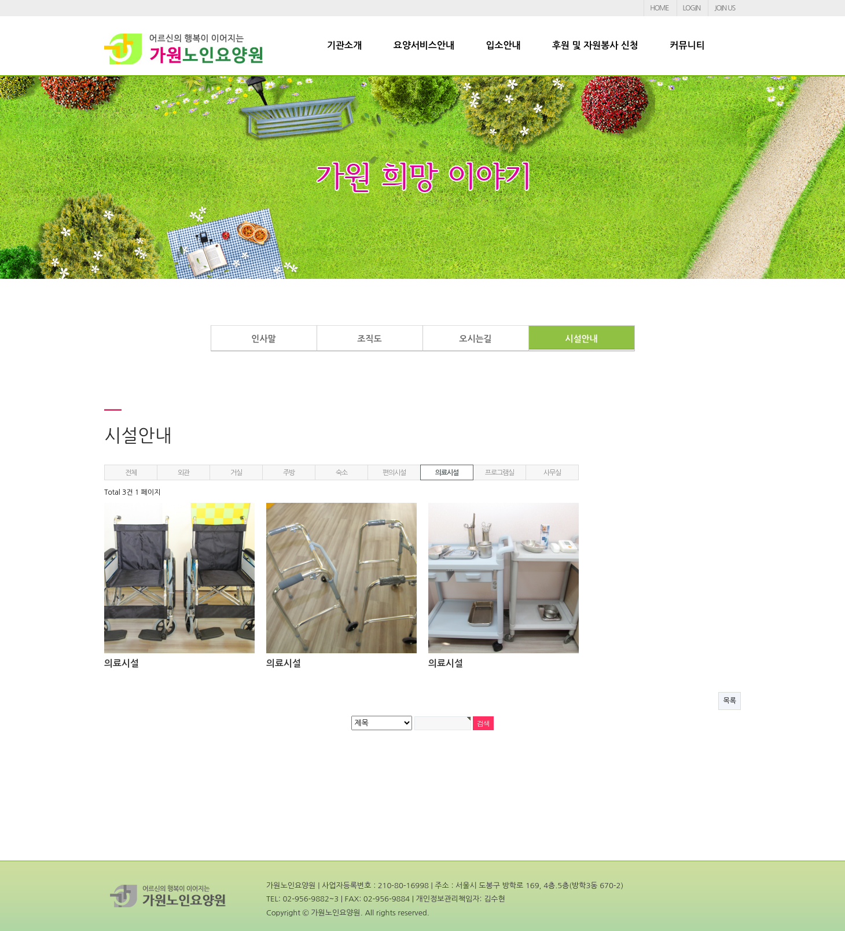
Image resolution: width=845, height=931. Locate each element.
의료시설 (446, 472)
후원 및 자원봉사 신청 (595, 45)
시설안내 (581, 338)
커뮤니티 (687, 45)
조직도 (369, 338)
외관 (183, 472)
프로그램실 (499, 472)
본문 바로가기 (0, 0)
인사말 (263, 338)
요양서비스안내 (424, 45)
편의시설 (394, 472)
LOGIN (691, 8)
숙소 (341, 472)
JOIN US (724, 8)
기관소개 (344, 45)
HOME (659, 8)
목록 (729, 700)
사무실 (552, 472)
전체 (131, 472)
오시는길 (475, 338)
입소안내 (503, 45)
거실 (236, 472)
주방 (289, 472)
